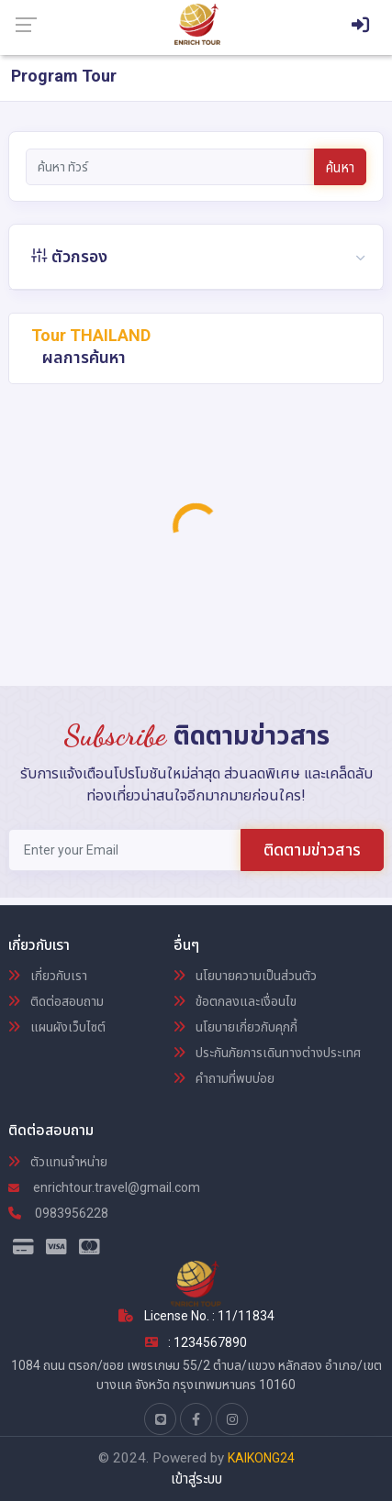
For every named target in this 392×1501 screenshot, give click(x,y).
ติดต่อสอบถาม (56, 1001)
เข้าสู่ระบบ (196, 1479)
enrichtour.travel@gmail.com (104, 1187)
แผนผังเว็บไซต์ (57, 1027)
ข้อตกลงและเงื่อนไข (235, 1001)
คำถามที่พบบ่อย (224, 1078)
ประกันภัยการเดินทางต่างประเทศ (267, 1052)
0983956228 (58, 1213)
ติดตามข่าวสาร (312, 849)
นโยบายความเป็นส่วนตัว (245, 975)
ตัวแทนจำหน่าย (57, 1161)
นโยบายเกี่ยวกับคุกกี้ (235, 1027)
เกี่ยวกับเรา (47, 975)
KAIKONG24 (261, 1458)
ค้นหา (340, 168)
